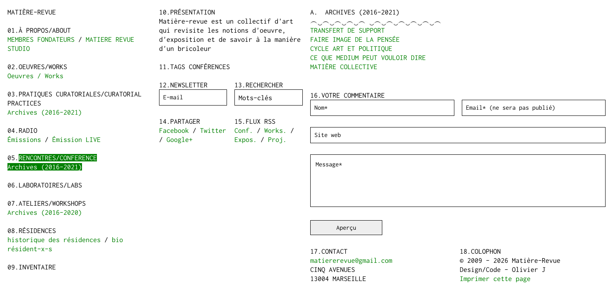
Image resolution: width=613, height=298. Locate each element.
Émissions (24, 139)
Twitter (213, 130)
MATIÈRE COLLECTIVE (343, 66)
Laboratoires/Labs (50, 185)
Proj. (277, 139)
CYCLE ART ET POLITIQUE (351, 48)
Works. (275, 130)
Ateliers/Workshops (52, 203)
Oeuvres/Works (43, 66)
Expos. (245, 139)
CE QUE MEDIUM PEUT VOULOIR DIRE (368, 57)
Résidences (37, 230)
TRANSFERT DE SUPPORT (347, 30)
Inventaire (37, 267)
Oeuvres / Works (35, 75)
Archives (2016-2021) (44, 112)
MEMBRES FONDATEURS (41, 39)
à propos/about (45, 30)
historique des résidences (54, 239)
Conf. (243, 130)
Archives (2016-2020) (44, 212)
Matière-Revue (31, 12)
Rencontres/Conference (58, 157)
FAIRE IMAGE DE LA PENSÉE (355, 39)
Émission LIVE (76, 139)
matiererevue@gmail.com (351, 260)
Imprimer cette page (495, 278)
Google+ (180, 139)
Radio (28, 130)
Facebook (174, 130)
